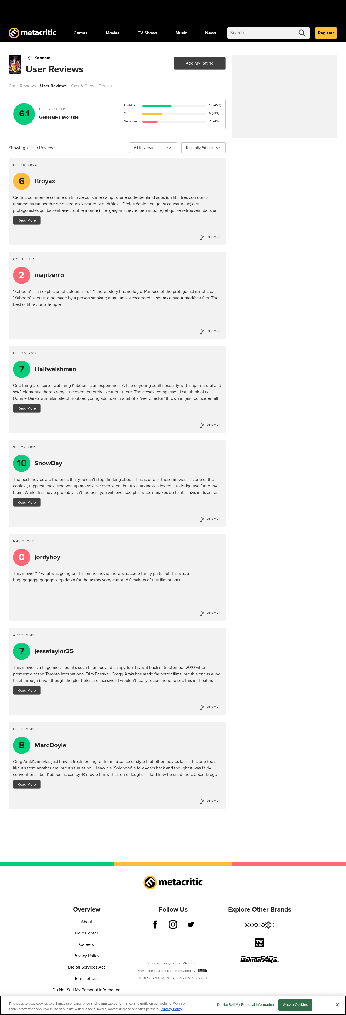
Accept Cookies (295, 1005)
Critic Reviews (22, 86)
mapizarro (49, 275)
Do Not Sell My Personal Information (86, 990)
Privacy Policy (86, 956)
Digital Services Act (86, 967)
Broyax (45, 181)
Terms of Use (86, 978)
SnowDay (48, 463)
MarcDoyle (50, 745)
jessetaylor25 (54, 651)
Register (326, 33)
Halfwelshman (55, 369)
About (86, 921)
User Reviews (53, 86)
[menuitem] (80, 33)
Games (81, 33)
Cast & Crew (82, 86)
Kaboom (38, 58)
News (210, 33)
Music (181, 33)
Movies (113, 33)
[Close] (337, 1005)
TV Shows (147, 33)
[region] (173, 1005)
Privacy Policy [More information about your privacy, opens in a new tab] (171, 1009)
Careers (86, 944)
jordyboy (47, 557)
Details (105, 86)
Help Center (86, 933)
